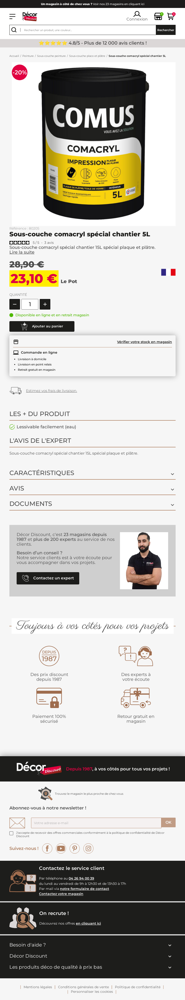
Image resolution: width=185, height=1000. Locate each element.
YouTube (61, 848)
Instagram (88, 848)
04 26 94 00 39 (81, 878)
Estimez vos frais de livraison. (51, 390)
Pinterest (75, 848)
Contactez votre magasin (61, 894)
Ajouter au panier (42, 326)
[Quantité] (29, 304)
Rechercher (165, 30)
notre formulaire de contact (84, 889)
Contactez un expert (48, 578)
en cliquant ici (88, 923)
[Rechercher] (92, 30)
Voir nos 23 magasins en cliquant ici (92, 4)
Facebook (47, 848)
